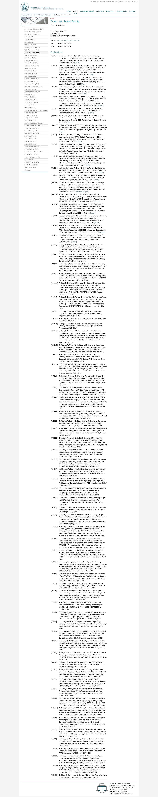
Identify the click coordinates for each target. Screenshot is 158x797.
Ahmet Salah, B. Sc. (31, 139)
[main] (79, 398)
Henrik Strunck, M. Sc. (31, 154)
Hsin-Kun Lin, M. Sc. (31, 89)
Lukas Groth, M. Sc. (31, 71)
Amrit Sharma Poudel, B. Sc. (33, 146)
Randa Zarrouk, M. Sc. (31, 165)
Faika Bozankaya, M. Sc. (32, 50)
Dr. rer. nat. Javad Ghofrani (33, 31)
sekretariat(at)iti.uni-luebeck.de (123, 793)
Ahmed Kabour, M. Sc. (31, 81)
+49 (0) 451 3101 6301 (120, 789)
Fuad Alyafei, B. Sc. (30, 44)
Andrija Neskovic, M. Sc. (32, 118)
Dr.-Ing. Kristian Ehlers (31, 60)
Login (92, 1)
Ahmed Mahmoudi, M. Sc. (32, 91)
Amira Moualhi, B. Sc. (31, 99)
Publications (121, 11)
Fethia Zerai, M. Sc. (30, 167)
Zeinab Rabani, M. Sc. (31, 131)
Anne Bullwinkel (29, 37)
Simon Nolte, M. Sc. (31, 120)
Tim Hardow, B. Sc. (30, 76)
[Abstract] (78, 141)
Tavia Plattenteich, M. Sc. (32, 128)
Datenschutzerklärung (114, 1)
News (97, 1)
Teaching (110, 11)
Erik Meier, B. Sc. (30, 94)
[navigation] (79, 12)
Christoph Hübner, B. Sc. (32, 78)
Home (69, 11)
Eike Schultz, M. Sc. (31, 141)
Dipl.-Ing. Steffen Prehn (32, 162)
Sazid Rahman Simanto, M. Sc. (34, 152)
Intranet (127, 1)
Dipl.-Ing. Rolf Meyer (31, 97)
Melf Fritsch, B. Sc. (30, 68)
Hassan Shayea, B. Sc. (32, 149)
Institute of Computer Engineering (42, 15)
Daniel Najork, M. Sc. (31, 112)
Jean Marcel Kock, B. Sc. (32, 84)
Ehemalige (28, 170)
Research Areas (87, 11)
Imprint (102, 1)
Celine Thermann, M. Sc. (32, 157)
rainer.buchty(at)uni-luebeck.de (68, 40)
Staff (75, 11)
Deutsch (134, 1)
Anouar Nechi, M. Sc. (31, 115)
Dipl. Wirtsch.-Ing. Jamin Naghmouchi (36, 110)
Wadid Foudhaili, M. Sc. (32, 65)
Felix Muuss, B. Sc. (30, 107)
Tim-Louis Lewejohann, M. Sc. (34, 86)
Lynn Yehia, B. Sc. (30, 159)
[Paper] (77, 62)
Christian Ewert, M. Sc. (31, 63)
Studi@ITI (100, 11)
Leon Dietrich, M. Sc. (31, 55)
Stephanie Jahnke (30, 39)
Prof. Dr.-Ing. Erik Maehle (32, 34)
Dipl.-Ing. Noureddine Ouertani (34, 123)
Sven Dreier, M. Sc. (30, 58)
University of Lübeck (26, 15)
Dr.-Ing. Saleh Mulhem (31, 102)
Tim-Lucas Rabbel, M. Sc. (32, 133)
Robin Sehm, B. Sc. (30, 144)
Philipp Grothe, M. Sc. (31, 73)
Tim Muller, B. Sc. (30, 105)
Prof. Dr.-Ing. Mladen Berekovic (34, 29)
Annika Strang (29, 42)
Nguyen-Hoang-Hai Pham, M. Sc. (35, 125)
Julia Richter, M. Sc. (31, 136)
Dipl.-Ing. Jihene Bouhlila (32, 47)
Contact (132, 11)
